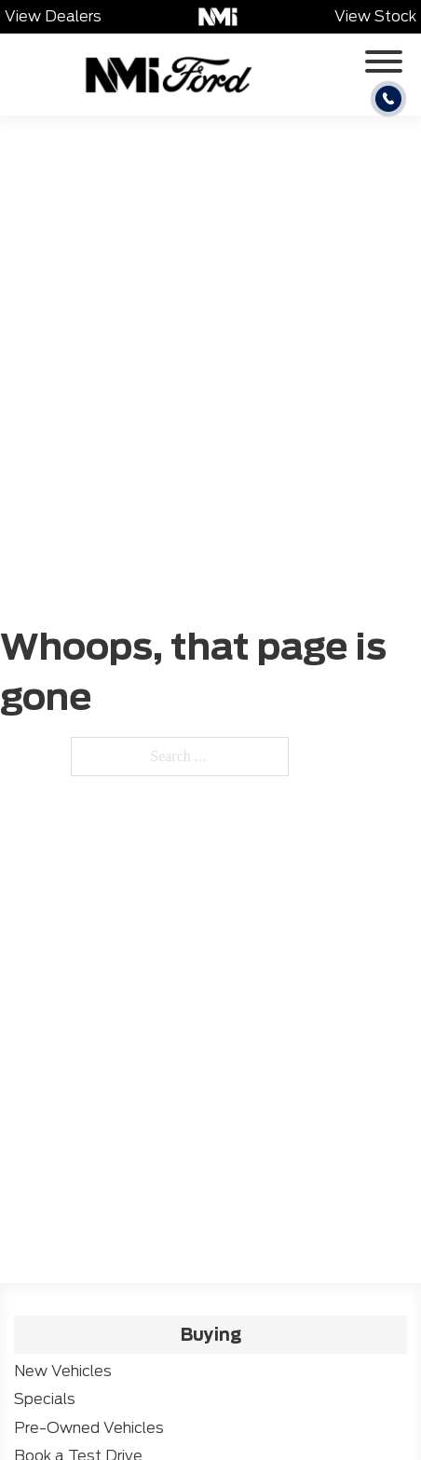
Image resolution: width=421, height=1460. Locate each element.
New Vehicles (63, 1371)
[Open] (383, 61)
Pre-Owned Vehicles (89, 1428)
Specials (44, 1399)
